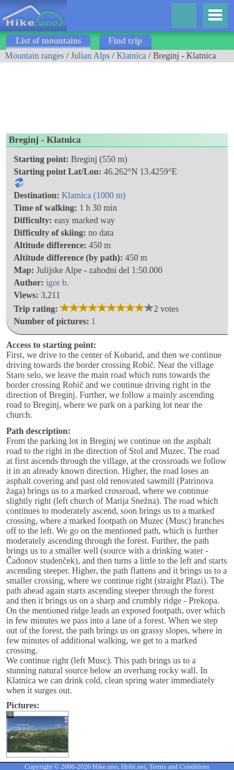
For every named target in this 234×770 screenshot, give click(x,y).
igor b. (57, 282)
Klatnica (131, 55)
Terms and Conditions (179, 766)
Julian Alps (90, 55)
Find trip (125, 41)
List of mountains (48, 41)
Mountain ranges (34, 55)
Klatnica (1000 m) (94, 195)
